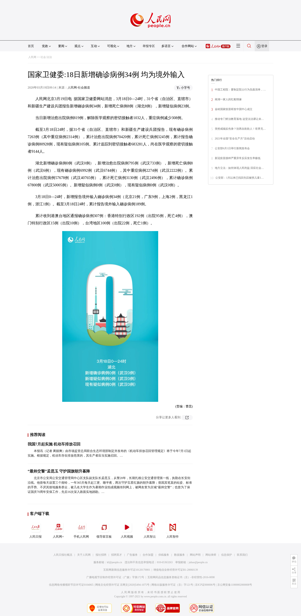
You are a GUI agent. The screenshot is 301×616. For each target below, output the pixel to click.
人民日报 (35, 529)
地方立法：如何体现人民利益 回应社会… (239, 168)
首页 (31, 46)
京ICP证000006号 (205, 584)
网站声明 (195, 554)
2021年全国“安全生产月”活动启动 (235, 138)
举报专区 (149, 46)
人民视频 (127, 529)
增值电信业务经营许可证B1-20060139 (175, 569)
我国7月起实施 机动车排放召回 (54, 444)
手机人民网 (81, 529)
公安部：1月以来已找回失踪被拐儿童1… (239, 177)
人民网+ (58, 529)
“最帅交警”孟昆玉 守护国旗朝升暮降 (59, 471)
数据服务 (179, 554)
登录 (264, 46)
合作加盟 (148, 554)
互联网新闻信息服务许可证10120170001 (126, 569)
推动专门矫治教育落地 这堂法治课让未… (239, 119)
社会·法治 (46, 57)
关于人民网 (84, 554)
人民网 (32, 57)
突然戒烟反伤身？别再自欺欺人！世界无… (240, 128)
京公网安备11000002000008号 (234, 584)
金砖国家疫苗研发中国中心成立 (233, 109)
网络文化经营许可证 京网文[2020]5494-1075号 (122, 584)
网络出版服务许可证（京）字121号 (172, 584)
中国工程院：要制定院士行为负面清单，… (240, 89)
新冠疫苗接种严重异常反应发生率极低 (237, 158)
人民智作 (172, 529)
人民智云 (149, 529)
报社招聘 (101, 554)
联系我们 (242, 554)
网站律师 (210, 554)
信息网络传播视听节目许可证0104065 (71, 584)
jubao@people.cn (198, 562)
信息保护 (226, 554)
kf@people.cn (114, 562)
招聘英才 (116, 554)
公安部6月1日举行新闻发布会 (232, 148)
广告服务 (132, 554)
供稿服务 (163, 554)
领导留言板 (104, 529)
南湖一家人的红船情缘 (228, 99)
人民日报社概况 (62, 554)
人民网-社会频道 (79, 87)
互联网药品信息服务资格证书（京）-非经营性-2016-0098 (181, 577)
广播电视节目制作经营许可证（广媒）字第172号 (115, 577)
